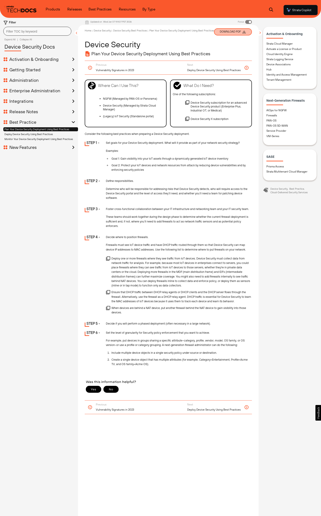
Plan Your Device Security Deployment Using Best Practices (36, 129)
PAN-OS (271, 120)
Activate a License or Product (284, 49)
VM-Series (272, 136)
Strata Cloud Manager (279, 43)
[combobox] (37, 31)
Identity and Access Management (286, 74)
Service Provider (276, 130)
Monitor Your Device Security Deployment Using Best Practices (38, 139)
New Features (23, 147)
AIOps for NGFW (276, 110)
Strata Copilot (298, 10)
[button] (318, 413)
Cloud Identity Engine (279, 54)
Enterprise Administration (34, 90)
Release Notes (23, 111)
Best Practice (22, 122)
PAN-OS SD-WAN (277, 125)
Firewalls (271, 115)
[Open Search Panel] (271, 10)
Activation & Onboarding (34, 59)
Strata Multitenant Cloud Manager (286, 171)
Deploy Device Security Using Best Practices (28, 134)
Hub (269, 69)
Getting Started (25, 69)
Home (88, 30)
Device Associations (278, 64)
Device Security (102, 30)
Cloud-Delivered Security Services (289, 192)
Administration (24, 80)
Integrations (21, 101)
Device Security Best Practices (130, 30)
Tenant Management (278, 79)
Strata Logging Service (279, 59)
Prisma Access (275, 166)
